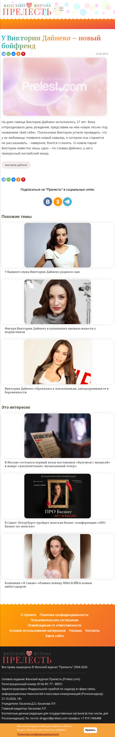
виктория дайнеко (16, 165)
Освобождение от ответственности (54, 625)
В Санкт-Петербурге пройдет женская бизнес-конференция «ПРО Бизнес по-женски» (55, 524)
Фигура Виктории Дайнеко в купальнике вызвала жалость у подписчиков (50, 330)
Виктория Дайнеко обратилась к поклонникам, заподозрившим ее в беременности (57, 390)
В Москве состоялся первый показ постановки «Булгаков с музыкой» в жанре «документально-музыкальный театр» (57, 464)
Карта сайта (55, 636)
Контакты (92, 630)
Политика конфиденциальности (64, 615)
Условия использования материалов (37, 630)
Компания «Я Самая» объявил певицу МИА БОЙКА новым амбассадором (48, 584)
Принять (90, 730)
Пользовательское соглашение (54, 620)
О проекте (28, 615)
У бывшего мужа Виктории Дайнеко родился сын (42, 272)
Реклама (75, 630)
